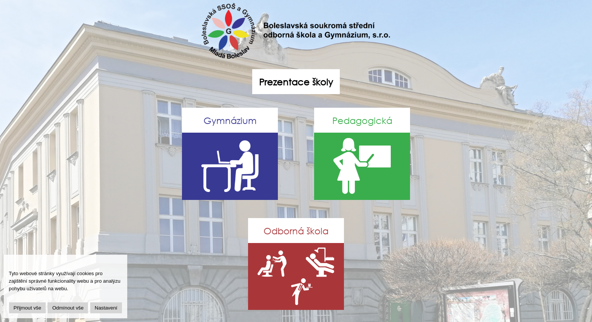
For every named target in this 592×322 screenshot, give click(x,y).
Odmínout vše (67, 308)
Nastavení (106, 308)
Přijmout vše (27, 308)
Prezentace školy (296, 81)
